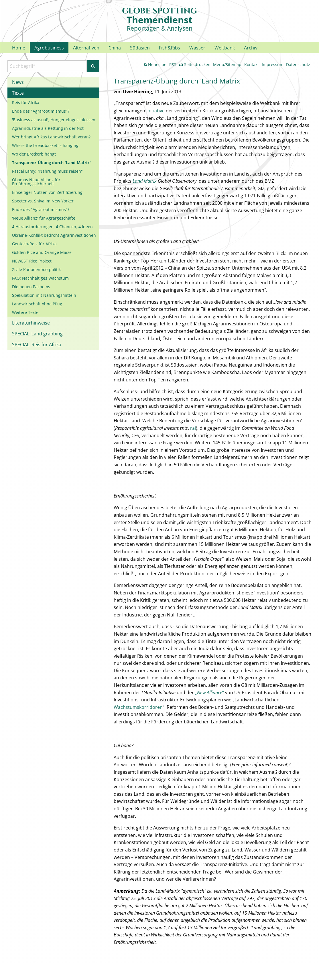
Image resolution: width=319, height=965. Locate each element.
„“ (209, 692)
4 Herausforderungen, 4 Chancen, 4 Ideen (52, 226)
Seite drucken (194, 64)
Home (18, 48)
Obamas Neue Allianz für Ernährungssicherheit (36, 181)
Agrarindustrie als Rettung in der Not (48, 128)
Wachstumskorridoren (138, 707)
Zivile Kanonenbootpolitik (36, 269)
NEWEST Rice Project (32, 261)
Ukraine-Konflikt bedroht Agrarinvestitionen (54, 235)
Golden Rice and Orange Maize (42, 252)
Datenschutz (298, 64)
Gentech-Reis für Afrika (34, 243)
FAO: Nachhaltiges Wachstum (40, 278)
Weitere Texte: (26, 312)
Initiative (155, 111)
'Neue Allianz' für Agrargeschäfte (43, 218)
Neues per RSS (160, 64)
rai (193, 428)
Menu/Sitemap (227, 64)
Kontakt (251, 64)
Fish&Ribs (169, 48)
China (115, 48)
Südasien (140, 48)
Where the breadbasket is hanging (45, 145)
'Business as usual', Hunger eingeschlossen (53, 119)
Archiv (250, 48)
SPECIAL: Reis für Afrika (36, 344)
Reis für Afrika (25, 102)
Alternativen (86, 48)
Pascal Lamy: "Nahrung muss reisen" (47, 171)
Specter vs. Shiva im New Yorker (43, 201)
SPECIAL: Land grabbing (37, 334)
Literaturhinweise (31, 323)
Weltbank (224, 48)
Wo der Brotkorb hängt (34, 154)
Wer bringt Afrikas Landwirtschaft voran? (51, 137)
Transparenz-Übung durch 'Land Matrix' (51, 162)
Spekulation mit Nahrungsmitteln (44, 295)
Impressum (272, 64)
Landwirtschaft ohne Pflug (37, 304)
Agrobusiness (49, 48)
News (18, 82)
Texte (18, 93)
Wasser (197, 48)
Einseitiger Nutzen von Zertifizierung (47, 192)
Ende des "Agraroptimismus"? (40, 111)
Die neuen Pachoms (31, 286)
